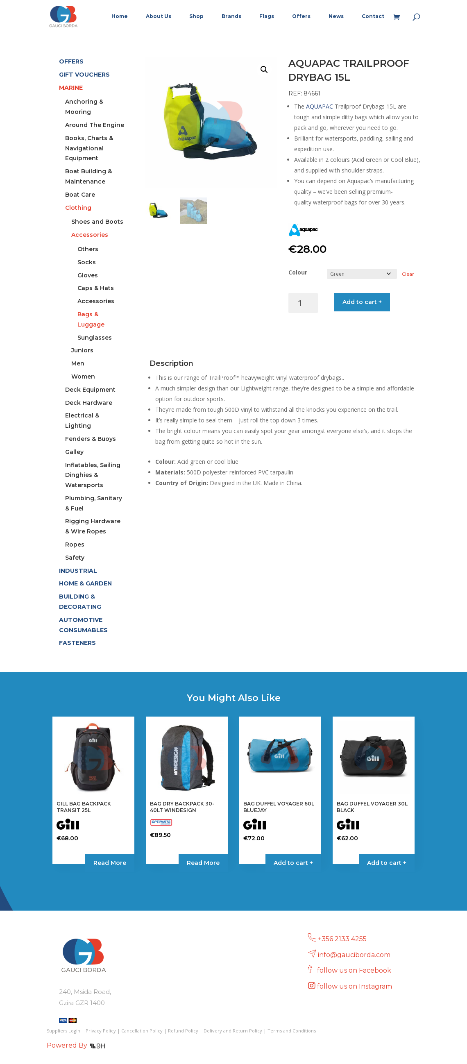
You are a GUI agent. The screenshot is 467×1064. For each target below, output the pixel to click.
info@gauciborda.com (354, 955)
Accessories (89, 234)
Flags (266, 16)
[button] (264, 69)
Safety (74, 557)
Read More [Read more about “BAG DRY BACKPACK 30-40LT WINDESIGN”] (203, 863)
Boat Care (80, 194)
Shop (196, 16)
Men (77, 363)
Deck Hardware (88, 402)
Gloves (87, 275)
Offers (301, 16)
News (336, 16)
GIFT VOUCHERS (84, 74)
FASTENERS (77, 643)
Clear (408, 274)
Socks (86, 262)
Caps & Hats (95, 288)
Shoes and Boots (97, 221)
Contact (373, 16)
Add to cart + (362, 302)
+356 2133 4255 (342, 939)
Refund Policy (183, 1031)
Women (83, 376)
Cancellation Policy (142, 1031)
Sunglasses (94, 337)
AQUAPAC (319, 106)
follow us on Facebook (355, 970)
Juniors (82, 350)
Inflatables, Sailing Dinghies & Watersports (92, 475)
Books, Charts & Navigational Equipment (89, 148)
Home (119, 16)
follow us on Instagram (355, 986)
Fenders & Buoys (90, 438)
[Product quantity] (303, 303)
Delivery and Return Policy (233, 1031)
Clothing (78, 207)
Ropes (74, 544)
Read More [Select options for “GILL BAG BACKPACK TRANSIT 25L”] (109, 863)
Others (87, 249)
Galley (74, 452)
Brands (231, 16)
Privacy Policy (101, 1031)
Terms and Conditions (292, 1031)
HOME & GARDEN (85, 583)
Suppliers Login (63, 1031)
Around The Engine (94, 125)
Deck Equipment (90, 389)
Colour (297, 272)
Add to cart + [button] (293, 863)
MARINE (71, 87)
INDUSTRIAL (78, 570)
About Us (158, 16)
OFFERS (71, 61)
